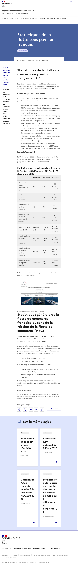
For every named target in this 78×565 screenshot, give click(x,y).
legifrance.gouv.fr (39, 548)
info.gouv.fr (6, 548)
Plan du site (5, 555)
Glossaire (14, 555)
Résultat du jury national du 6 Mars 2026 (50, 443)
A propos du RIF (13, 18)
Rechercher (71, 2)
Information (22, 51)
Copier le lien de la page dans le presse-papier (42, 410)
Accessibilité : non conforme (41, 555)
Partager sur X (25, 410)
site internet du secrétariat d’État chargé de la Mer (35, 340)
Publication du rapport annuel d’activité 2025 (27, 445)
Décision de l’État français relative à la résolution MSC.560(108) (27, 489)
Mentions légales (25, 555)
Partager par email (36, 410)
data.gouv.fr (54, 548)
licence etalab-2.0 (43, 562)
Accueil (4, 18)
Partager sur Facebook (19, 410)
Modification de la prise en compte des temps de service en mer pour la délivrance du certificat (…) (50, 496)
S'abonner (53, 408)
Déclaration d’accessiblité (60, 555)
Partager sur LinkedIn (31, 410)
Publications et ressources (28, 18)
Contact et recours (10, 558)
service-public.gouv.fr (21, 548)
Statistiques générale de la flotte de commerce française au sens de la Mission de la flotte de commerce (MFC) (6, 106)
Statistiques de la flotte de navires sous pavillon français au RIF (6, 76)
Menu (75, 2)
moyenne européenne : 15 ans (36, 139)
